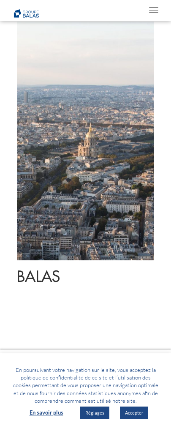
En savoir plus (46, 412)
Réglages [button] (94, 412)
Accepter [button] (134, 412)
